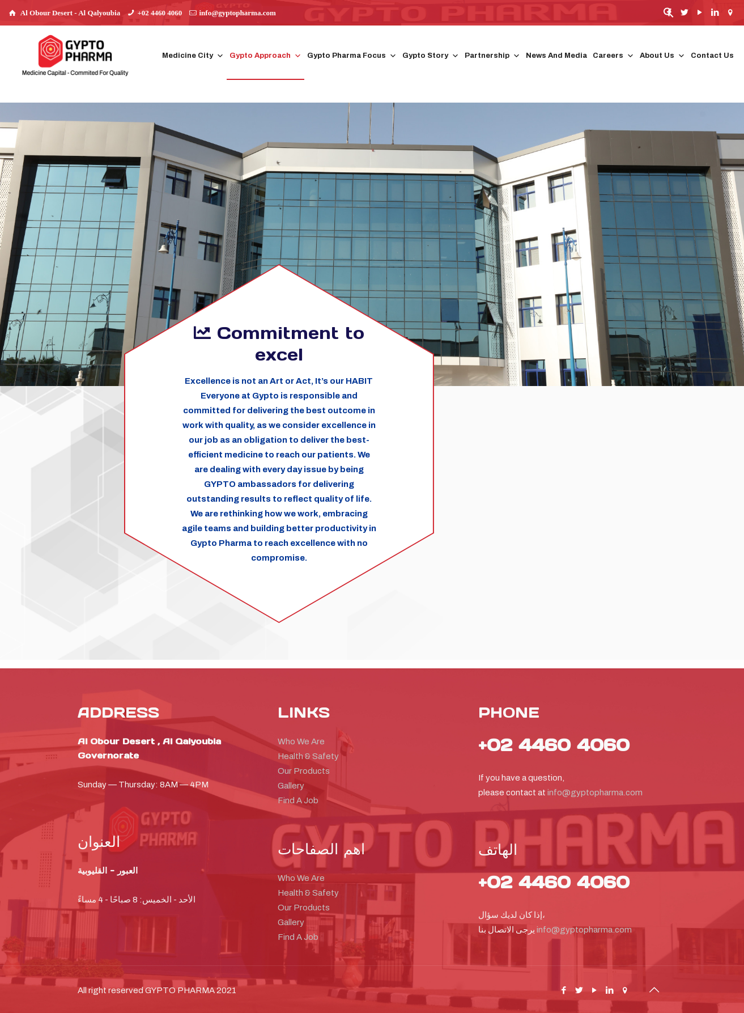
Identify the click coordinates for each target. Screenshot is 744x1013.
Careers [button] (613, 56)
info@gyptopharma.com (237, 13)
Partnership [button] (492, 56)
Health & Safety (308, 756)
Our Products (304, 770)
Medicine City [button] (193, 56)
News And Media (556, 56)
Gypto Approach (265, 56)
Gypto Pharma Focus (352, 56)
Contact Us (712, 56)
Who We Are (301, 741)
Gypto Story (430, 56)
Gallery (291, 785)
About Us (662, 56)
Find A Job (298, 800)
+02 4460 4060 (159, 13)
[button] (668, 15)
